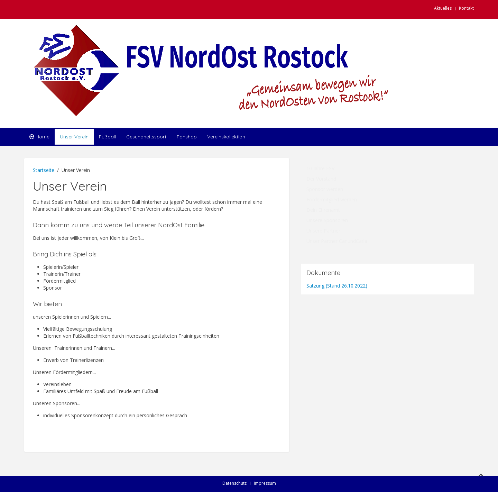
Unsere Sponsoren (327, 220)
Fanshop (187, 137)
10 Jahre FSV (320, 168)
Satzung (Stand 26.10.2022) (336, 285)
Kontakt (466, 8)
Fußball (107, 137)
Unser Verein (74, 137)
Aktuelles (443, 8)
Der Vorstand (321, 178)
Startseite (43, 170)
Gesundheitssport (146, 137)
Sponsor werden (324, 189)
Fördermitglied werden (331, 199)
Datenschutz (234, 483)
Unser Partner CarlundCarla (336, 241)
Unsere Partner (323, 230)
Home (39, 137)
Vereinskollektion (226, 137)
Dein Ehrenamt (323, 210)
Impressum (265, 483)
